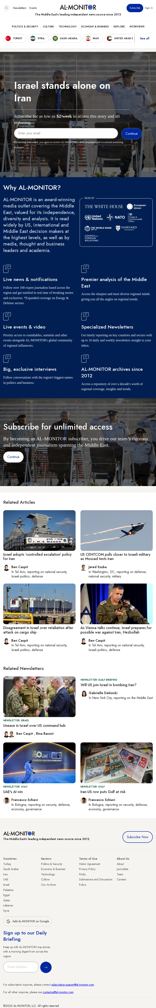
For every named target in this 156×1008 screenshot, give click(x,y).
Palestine (8, 890)
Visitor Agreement (89, 864)
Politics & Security (25, 26)
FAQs (82, 874)
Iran (5, 874)
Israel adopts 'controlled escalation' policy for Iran (37, 557)
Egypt (6, 895)
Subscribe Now (137, 837)
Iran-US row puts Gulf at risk (103, 791)
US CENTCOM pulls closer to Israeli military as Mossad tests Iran (115, 557)
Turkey (7, 864)
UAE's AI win (13, 791)
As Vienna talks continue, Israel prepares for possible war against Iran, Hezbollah (116, 630)
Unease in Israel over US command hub (34, 725)
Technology (67, 26)
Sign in (149, 8)
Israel (6, 885)
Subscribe (135, 8)
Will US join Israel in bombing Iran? (108, 685)
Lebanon (8, 905)
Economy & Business (95, 26)
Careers (121, 879)
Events (33, 8)
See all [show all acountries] (144, 38)
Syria (6, 911)
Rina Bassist (45, 733)
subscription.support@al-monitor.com (72, 985)
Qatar (6, 900)
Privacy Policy (87, 869)
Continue (13, 457)
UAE (5, 879)
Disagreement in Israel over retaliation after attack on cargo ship (38, 630)
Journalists (122, 869)
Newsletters (19, 8)
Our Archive (48, 885)
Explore (119, 26)
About (120, 864)
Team (120, 874)
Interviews (137, 26)
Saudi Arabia (10, 869)
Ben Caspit (25, 733)
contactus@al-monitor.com (58, 992)
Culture (48, 26)
